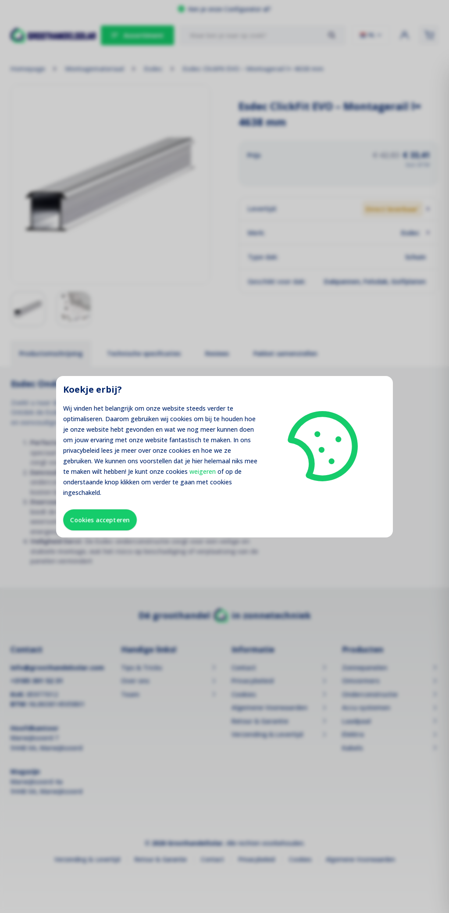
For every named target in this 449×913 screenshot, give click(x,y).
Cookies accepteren (100, 520)
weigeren (202, 471)
